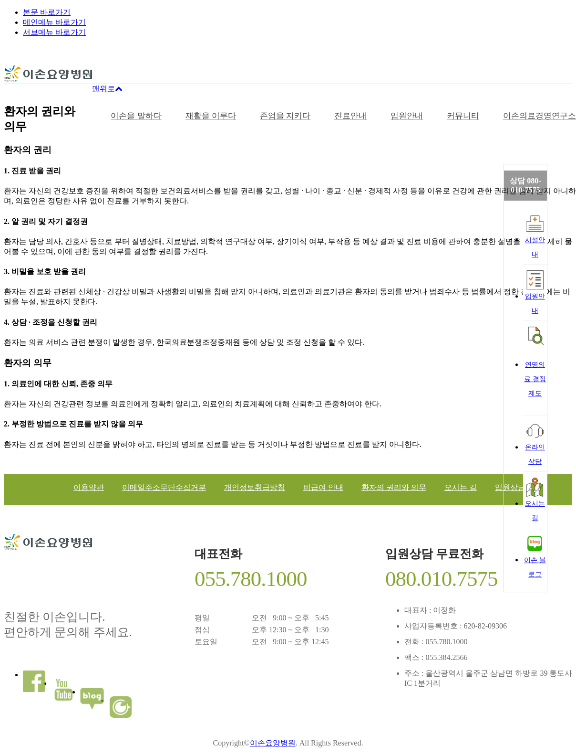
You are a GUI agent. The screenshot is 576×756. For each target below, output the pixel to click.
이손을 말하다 (136, 115)
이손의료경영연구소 (539, 115)
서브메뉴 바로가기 (54, 32)
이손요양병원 (273, 743)
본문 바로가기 (47, 12)
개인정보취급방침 (254, 487)
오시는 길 (460, 487)
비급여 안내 (323, 487)
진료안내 (350, 115)
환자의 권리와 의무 (393, 487)
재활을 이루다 (210, 115)
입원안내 (407, 115)
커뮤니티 (463, 115)
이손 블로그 (535, 556)
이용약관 (88, 487)
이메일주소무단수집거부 (164, 487)
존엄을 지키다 (285, 115)
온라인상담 (535, 443)
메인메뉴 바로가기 (54, 22)
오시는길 (535, 500)
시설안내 (535, 236)
